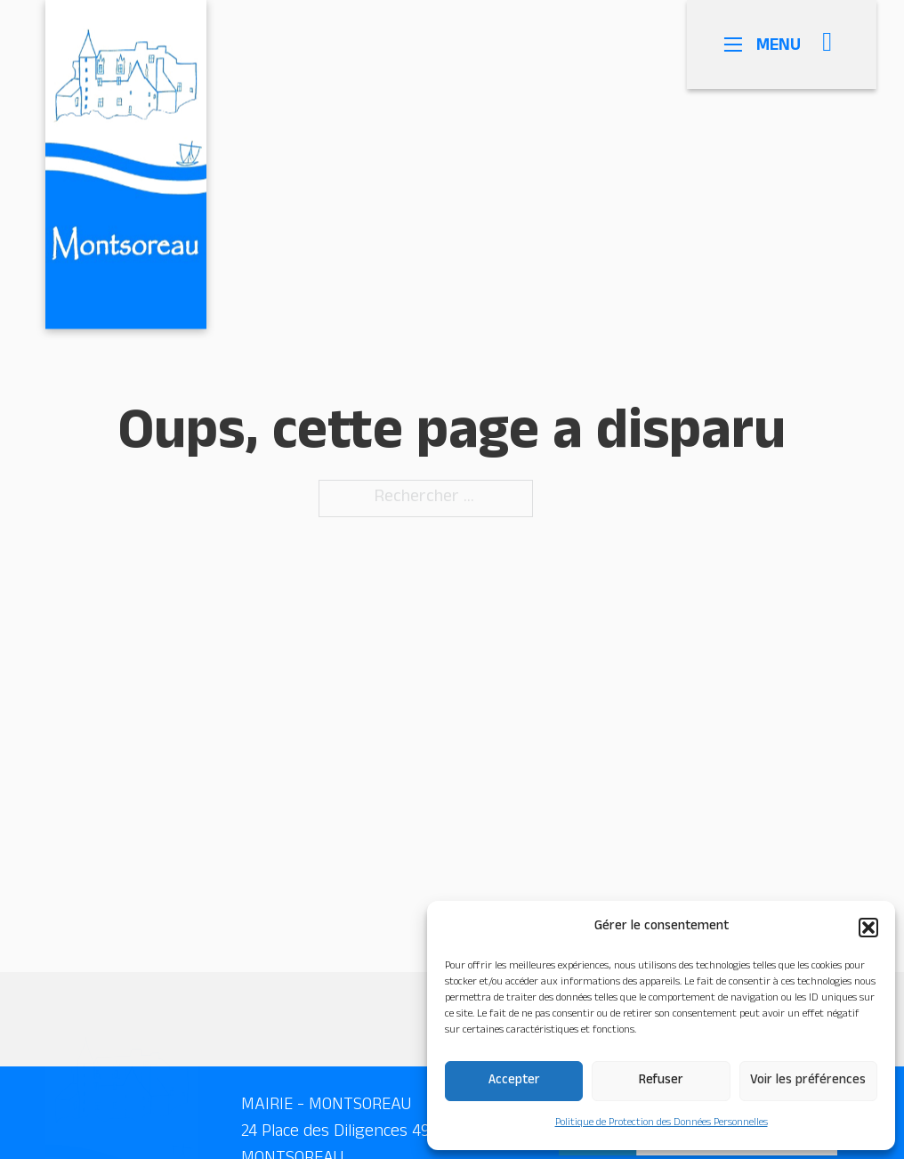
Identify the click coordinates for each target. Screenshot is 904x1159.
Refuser (661, 1081)
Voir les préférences (808, 1081)
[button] (868, 927)
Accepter (514, 1081)
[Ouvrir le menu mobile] (744, 44)
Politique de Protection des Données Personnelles (661, 1123)
